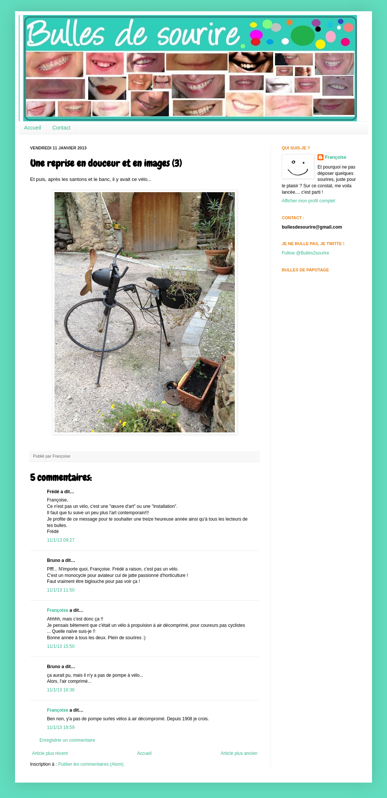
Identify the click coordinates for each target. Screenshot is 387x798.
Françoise (57, 610)
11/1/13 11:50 (60, 590)
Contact (61, 128)
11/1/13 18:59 (60, 727)
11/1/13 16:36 (60, 690)
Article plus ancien (239, 753)
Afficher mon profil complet (308, 200)
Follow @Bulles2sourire (305, 253)
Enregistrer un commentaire (67, 740)
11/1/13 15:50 (60, 646)
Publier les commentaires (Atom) (91, 764)
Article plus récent (50, 753)
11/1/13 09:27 (60, 540)
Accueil (32, 128)
